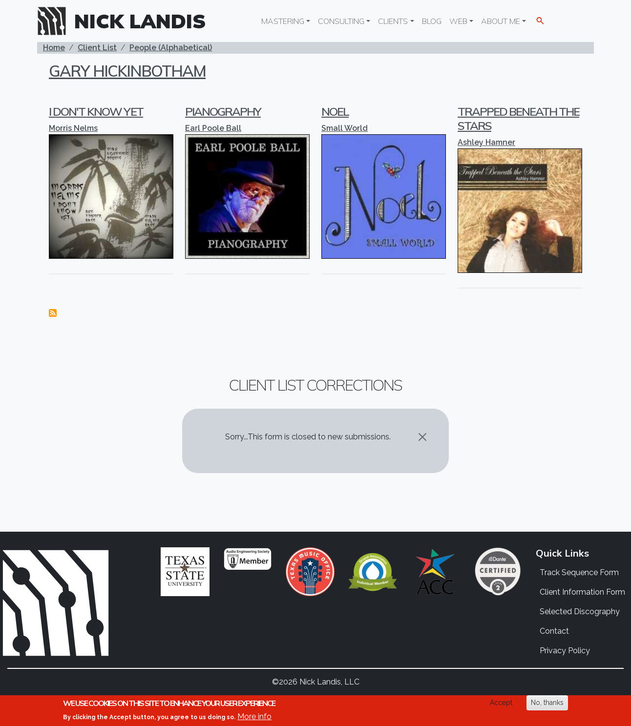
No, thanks (547, 702)
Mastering (282, 21)
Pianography (223, 111)
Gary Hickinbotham (127, 71)
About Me (500, 21)
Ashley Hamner (486, 142)
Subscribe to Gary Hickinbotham (53, 313)
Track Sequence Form (579, 572)
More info (254, 716)
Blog (432, 21)
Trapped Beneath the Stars (518, 118)
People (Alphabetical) (170, 47)
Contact (554, 631)
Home (54, 47)
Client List (97, 47)
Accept (501, 702)
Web (458, 21)
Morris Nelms (73, 128)
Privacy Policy (565, 650)
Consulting (341, 21)
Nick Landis (140, 21)
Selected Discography (580, 611)
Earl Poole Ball (213, 128)
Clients (393, 21)
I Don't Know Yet (96, 111)
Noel (335, 111)
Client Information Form (582, 592)
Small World (344, 128)
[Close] (422, 437)
